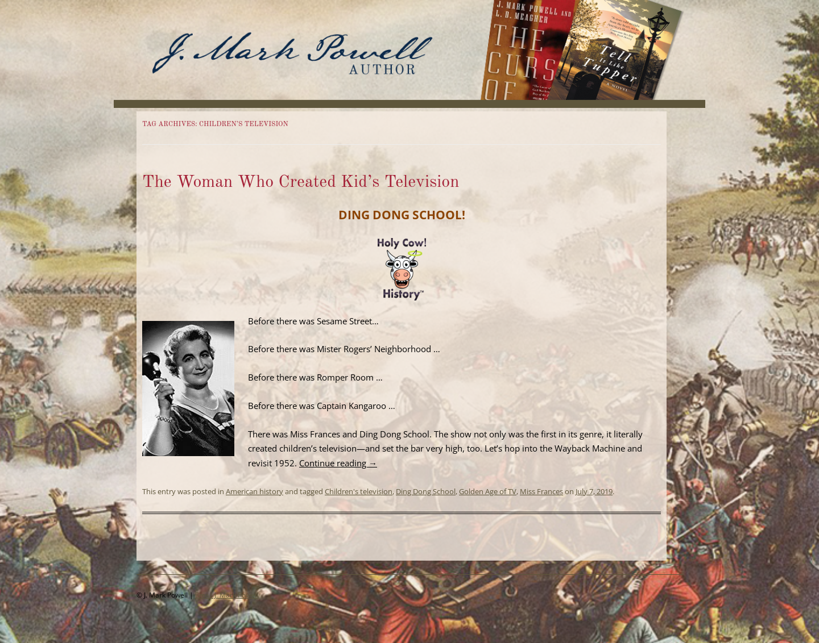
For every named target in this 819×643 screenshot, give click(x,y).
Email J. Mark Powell (226, 595)
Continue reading (338, 463)
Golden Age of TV (487, 491)
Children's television (358, 491)
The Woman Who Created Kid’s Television (301, 182)
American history (254, 491)
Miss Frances (541, 491)
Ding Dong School (426, 491)
